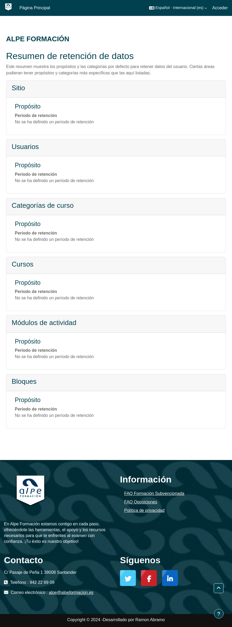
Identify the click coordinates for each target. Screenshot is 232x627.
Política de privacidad (144, 510)
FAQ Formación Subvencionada (154, 493)
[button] (178, 8)
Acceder (220, 8)
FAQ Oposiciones (140, 502)
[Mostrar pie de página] (219, 614)
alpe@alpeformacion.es (71, 592)
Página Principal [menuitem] (34, 8)
